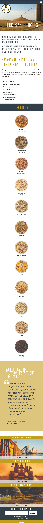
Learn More (21, 458)
